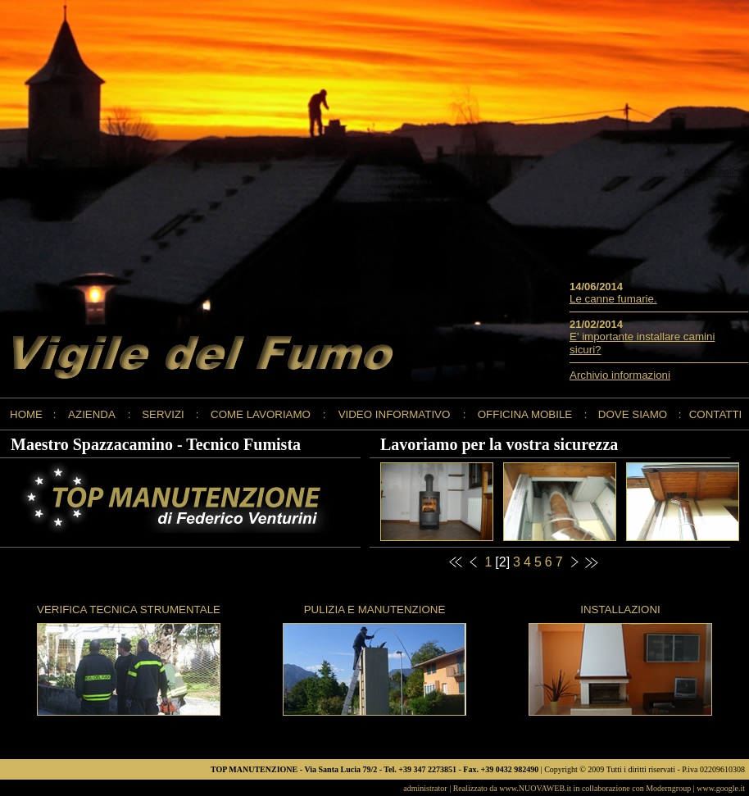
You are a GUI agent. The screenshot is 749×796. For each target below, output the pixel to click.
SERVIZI (163, 414)
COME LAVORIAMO (261, 414)
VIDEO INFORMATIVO (394, 414)
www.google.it (721, 788)
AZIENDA (92, 414)
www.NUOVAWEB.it (535, 788)
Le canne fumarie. (613, 299)
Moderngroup (668, 788)
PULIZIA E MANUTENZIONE (375, 609)
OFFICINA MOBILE (525, 414)
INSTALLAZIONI (620, 609)
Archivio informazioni (620, 375)
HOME (26, 414)
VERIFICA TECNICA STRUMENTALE (128, 609)
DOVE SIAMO (632, 414)
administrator (425, 788)
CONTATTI (715, 414)
